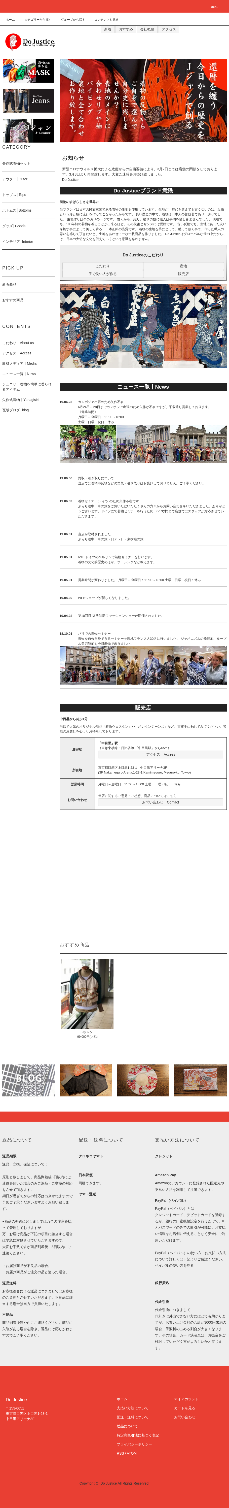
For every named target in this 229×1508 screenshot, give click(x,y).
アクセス (169, 29)
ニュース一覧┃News (19, 374)
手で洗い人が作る (103, 274)
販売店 (183, 274)
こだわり (103, 266)
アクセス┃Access (160, 754)
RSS (120, 1453)
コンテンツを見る (103, 19)
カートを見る (184, 1408)
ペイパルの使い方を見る (174, 1265)
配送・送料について (132, 1417)
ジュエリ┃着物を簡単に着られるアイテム (27, 386)
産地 (183, 266)
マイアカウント (186, 1399)
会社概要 (147, 29)
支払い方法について (132, 1408)
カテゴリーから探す (35, 19)
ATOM (132, 1453)
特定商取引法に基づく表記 (138, 1435)
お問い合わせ (184, 1417)
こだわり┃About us (18, 343)
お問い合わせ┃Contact (160, 802)
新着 (107, 29)
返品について (127, 1426)
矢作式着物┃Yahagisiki (20, 400)
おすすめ (126, 29)
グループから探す (70, 19)
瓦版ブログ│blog (15, 410)
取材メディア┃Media (19, 363)
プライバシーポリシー (134, 1444)
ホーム (10, 19)
